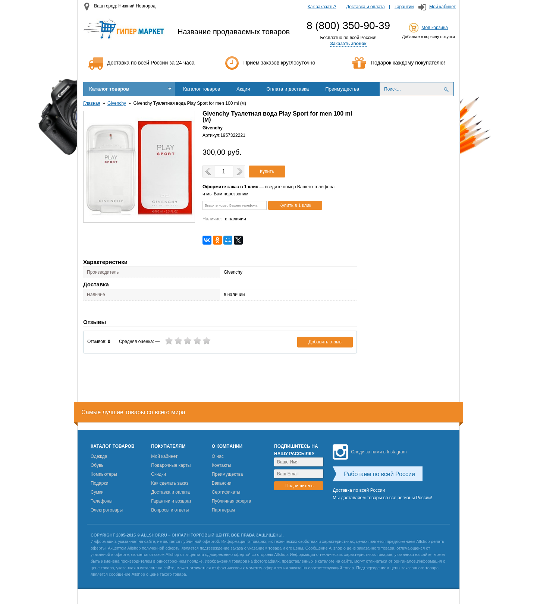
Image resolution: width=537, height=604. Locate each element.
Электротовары (107, 510)
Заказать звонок (348, 43)
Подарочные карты (171, 465)
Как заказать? (322, 6)
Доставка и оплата (365, 6)
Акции (243, 89)
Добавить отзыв (325, 342)
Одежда (99, 456)
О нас (218, 456)
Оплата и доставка (288, 89)
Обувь (97, 465)
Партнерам (223, 510)
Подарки (99, 483)
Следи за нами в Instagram (369, 451)
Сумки (97, 492)
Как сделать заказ (169, 483)
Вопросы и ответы (170, 510)
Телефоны (101, 501)
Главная (91, 103)
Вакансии (222, 483)
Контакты (221, 465)
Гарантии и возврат (171, 501)
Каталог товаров (109, 89)
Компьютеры (104, 474)
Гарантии (404, 6)
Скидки (158, 474)
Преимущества (342, 89)
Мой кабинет (442, 6)
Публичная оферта (231, 501)
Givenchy (116, 103)
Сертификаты (226, 492)
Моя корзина (434, 27)
